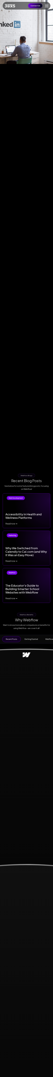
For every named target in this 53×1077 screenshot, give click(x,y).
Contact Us (35, 6)
